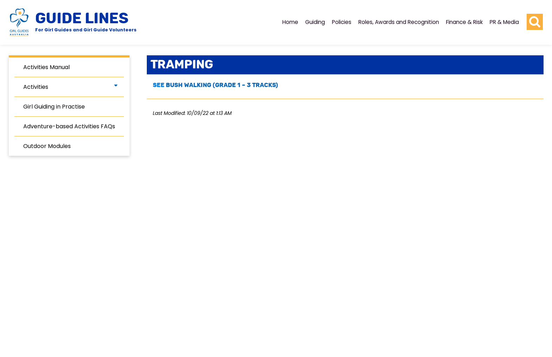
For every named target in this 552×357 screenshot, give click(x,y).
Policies (341, 22)
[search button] (535, 22)
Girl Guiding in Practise (54, 107)
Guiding (315, 22)
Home (290, 22)
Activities (35, 87)
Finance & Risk (464, 22)
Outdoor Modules (47, 146)
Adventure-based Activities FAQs (69, 126)
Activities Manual (46, 67)
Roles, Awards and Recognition (398, 22)
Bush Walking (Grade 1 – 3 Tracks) (222, 85)
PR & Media (504, 22)
